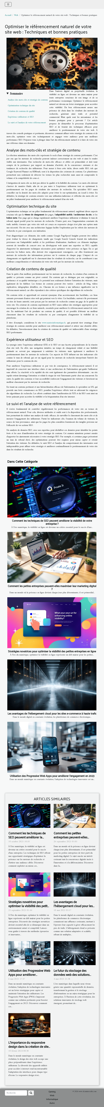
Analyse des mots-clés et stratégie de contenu (28, 100)
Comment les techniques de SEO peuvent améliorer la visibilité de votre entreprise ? (52, 522)
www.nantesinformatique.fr (54, 323)
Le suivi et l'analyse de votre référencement (27, 123)
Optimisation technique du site (21, 106)
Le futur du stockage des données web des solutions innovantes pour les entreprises (74, 974)
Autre (52, 1103)
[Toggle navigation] (8, 4)
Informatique (52, 1099)
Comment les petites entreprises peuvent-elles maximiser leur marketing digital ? (52, 587)
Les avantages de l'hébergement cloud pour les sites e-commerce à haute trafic (52, 713)
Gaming (52, 1091)
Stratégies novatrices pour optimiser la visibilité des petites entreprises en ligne (52, 651)
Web (16, 15)
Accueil (8, 15)
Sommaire (16, 93)
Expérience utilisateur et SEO (21, 117)
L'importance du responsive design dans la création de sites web (29, 1046)
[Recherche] (16, 1093)
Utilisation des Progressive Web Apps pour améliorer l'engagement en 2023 (52, 775)
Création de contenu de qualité (21, 111)
